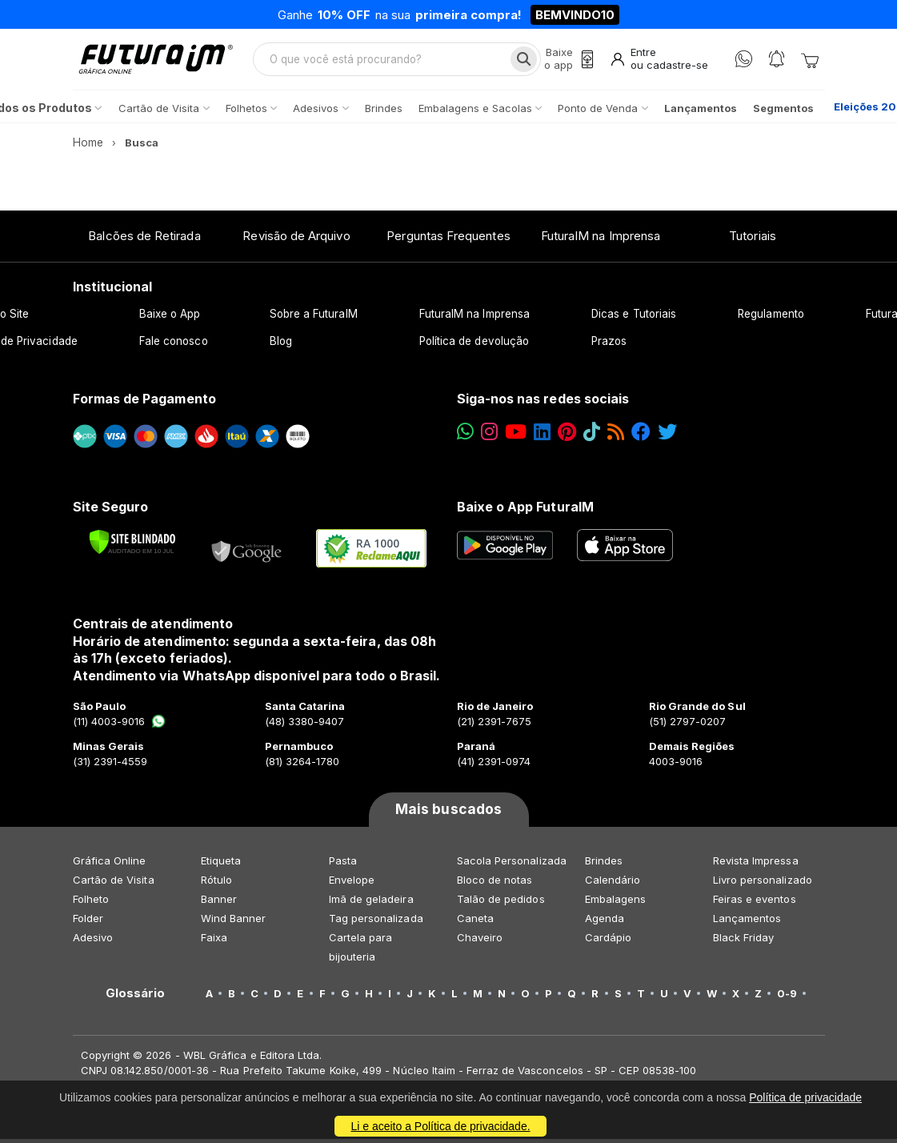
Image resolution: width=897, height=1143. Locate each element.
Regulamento (771, 317)
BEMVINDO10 (575, 14)
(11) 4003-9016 (119, 725)
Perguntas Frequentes (448, 239)
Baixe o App (170, 317)
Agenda (604, 922)
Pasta (343, 864)
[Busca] (522, 61)
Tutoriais (752, 239)
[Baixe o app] (567, 61)
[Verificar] (132, 546)
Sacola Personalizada (512, 864)
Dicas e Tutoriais (633, 317)
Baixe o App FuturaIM (525, 510)
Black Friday (744, 941)
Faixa (214, 941)
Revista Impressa (756, 864)
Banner (219, 902)
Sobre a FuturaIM (314, 317)
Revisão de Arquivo (296, 239)
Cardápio (608, 941)
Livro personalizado (762, 883)
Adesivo (93, 941)
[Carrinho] (810, 61)
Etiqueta (221, 864)
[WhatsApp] (744, 61)
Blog (281, 345)
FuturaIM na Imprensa (600, 239)
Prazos (609, 345)
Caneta (475, 922)
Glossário (136, 997)
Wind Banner (233, 922)
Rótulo (216, 883)
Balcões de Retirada (144, 239)
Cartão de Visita (113, 883)
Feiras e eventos (754, 902)
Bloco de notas (495, 883)
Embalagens (616, 902)
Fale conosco (173, 345)
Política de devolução (474, 345)
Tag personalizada (376, 922)
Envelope (352, 883)
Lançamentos (747, 922)
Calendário (613, 883)
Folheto (91, 902)
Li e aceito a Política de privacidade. (440, 1126)
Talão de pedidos (501, 902)
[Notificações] (776, 61)
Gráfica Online (109, 864)
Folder (88, 922)
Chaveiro (480, 941)
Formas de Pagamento (144, 403)
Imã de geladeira (371, 902)
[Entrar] (659, 61)
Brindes (604, 864)
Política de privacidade (805, 1097)
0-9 (787, 997)
